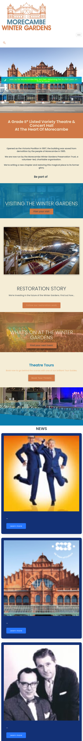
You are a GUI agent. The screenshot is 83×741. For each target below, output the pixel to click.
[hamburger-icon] (79, 35)
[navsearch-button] (4, 43)
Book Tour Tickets (42, 378)
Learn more (16, 526)
